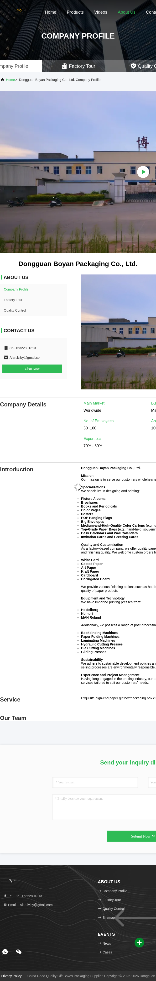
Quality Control (15, 310)
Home (50, 12)
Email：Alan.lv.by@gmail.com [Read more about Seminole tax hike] (28, 905)
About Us (126, 12)
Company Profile (16, 289)
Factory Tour (13, 300)
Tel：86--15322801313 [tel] (22, 896)
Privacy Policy (11, 976)
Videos (100, 12)
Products (75, 12)
